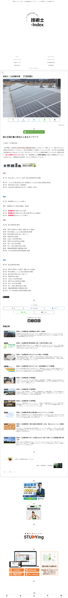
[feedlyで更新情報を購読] (35, 320)
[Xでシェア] (13, 120)
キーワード (6, 296)
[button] (55, 120)
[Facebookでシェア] (24, 120)
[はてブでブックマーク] (34, 120)
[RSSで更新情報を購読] (39, 320)
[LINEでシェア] (44, 120)
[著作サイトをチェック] (29, 320)
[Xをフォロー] (32, 320)
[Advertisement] (34, 44)
